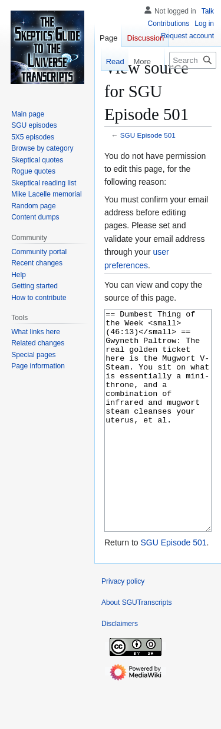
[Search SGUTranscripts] (192, 60)
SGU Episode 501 (148, 135)
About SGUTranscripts (136, 647)
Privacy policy (122, 625)
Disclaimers (119, 668)
